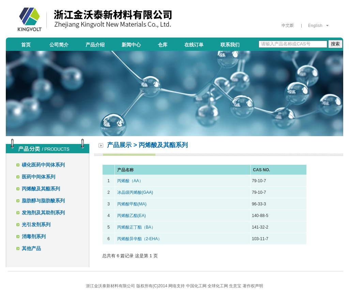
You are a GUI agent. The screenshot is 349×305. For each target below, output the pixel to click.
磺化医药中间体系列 (43, 165)
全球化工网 (218, 286)
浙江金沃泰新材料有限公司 (110, 286)
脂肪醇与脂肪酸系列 (43, 200)
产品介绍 (95, 44)
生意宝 (235, 286)
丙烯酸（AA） (130, 180)
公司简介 (59, 44)
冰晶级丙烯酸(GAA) (135, 192)
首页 (26, 44)
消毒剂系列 (34, 236)
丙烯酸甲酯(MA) (132, 204)
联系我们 (230, 44)
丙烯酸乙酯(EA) (131, 215)
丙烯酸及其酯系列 (41, 188)
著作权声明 (253, 286)
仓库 (162, 44)
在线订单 (193, 44)
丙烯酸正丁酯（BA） (136, 227)
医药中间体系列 (38, 176)
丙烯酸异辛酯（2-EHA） (139, 238)
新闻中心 (131, 44)
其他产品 (31, 248)
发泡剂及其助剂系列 (43, 212)
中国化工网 (196, 286)
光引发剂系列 (36, 224)
